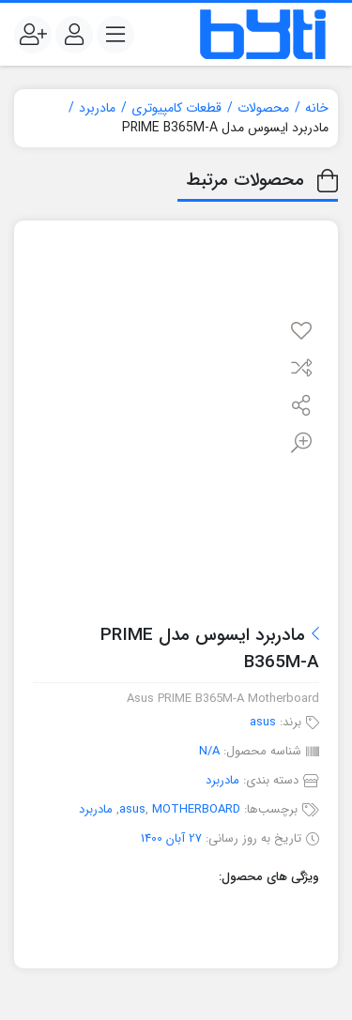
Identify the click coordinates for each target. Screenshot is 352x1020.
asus (263, 722)
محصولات (263, 108)
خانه (317, 108)
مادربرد (97, 108)
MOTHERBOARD (196, 809)
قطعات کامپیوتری (176, 108)
